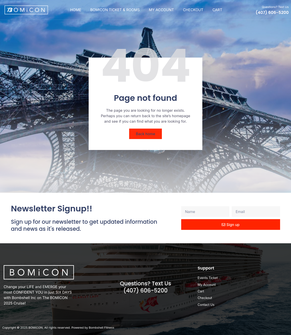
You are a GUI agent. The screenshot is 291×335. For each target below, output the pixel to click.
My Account (161, 10)
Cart (217, 10)
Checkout (193, 10)
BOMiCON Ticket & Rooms (115, 10)
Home (75, 10)
